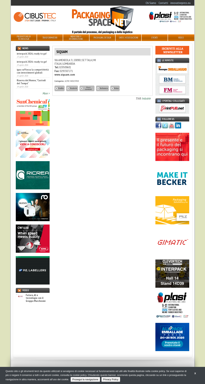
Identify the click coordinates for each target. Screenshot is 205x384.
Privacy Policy (110, 379)
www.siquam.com (64, 74)
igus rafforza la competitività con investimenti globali (33, 71)
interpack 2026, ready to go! (31, 53)
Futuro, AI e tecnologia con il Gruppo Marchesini (30, 298)
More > (46, 93)
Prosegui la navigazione (85, 379)
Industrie (146, 98)
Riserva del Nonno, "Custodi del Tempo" (31, 82)
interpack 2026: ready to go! (32, 61)
